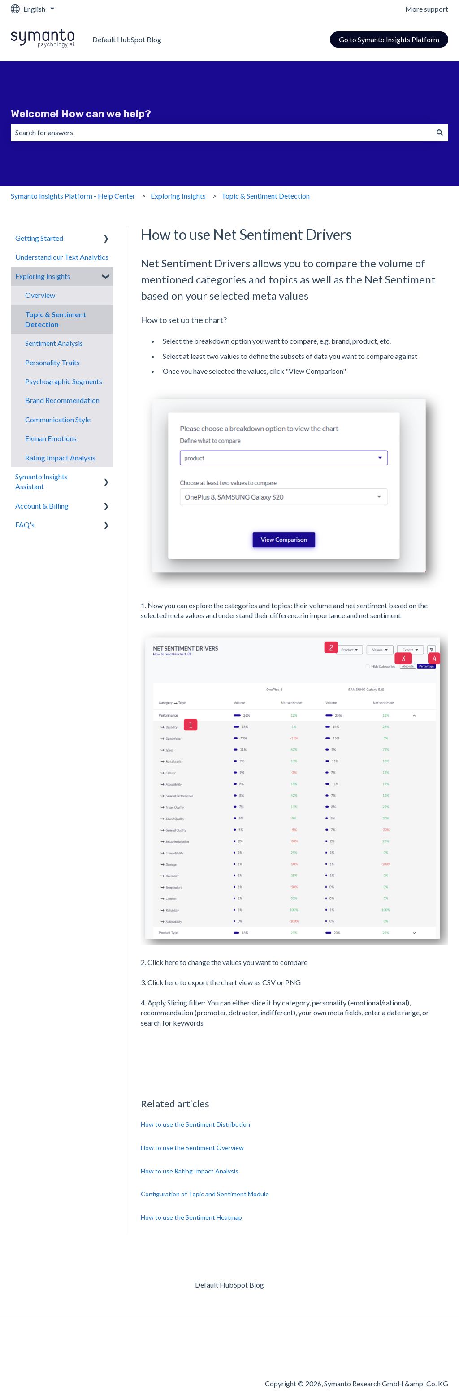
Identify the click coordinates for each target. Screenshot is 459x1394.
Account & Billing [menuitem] (42, 505)
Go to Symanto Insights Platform (389, 39)
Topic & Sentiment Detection (265, 195)
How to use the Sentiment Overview (192, 1147)
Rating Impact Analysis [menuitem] (60, 457)
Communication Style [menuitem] (58, 419)
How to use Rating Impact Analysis (189, 1171)
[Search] (439, 132)
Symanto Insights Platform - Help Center (73, 195)
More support (426, 8)
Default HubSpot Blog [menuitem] (229, 1284)
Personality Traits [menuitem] (52, 362)
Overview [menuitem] (40, 295)
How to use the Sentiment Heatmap (191, 1217)
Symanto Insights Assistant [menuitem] (41, 481)
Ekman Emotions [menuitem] (51, 438)
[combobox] (221, 132)
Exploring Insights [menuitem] (42, 276)
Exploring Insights (178, 195)
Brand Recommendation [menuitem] (62, 400)
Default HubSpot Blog (126, 39)
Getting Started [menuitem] (39, 238)
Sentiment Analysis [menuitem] (54, 343)
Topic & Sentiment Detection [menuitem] (55, 319)
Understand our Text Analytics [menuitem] (61, 256)
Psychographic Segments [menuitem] (63, 381)
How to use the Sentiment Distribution (195, 1124)
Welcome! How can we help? (81, 113)
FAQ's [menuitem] (25, 524)
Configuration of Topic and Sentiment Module (205, 1194)
